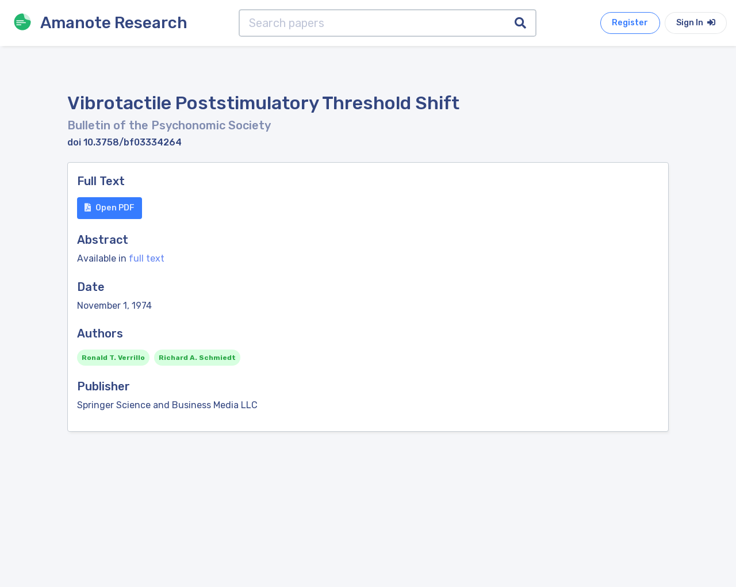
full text (146, 258)
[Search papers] (372, 23)
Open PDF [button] (110, 208)
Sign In (695, 23)
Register (630, 23)
